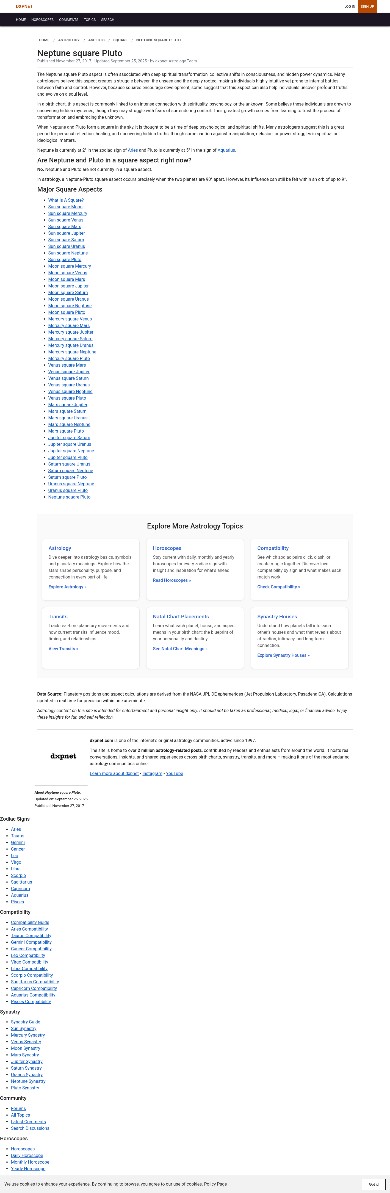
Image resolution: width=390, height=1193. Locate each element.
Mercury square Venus (70, 319)
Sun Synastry (23, 1028)
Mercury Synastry (28, 1035)
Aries (133, 150)
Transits (58, 616)
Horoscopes (167, 548)
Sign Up (367, 6)
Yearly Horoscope (28, 1168)
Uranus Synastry (27, 1074)
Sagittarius (21, 882)
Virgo (16, 862)
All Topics (20, 1115)
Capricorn (20, 888)
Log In (349, 6)
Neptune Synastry (28, 1081)
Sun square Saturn (66, 239)
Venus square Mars (67, 365)
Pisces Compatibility (31, 1001)
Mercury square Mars (69, 325)
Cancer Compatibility (31, 948)
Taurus (17, 835)
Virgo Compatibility (29, 962)
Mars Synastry (25, 1055)
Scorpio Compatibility (32, 975)
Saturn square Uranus (69, 464)
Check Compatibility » (279, 586)
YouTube (174, 773)
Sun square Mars (64, 226)
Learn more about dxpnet (114, 773)
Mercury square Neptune (72, 352)
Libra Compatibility (29, 968)
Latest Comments (28, 1121)
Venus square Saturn (68, 378)
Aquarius (226, 150)
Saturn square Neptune (70, 470)
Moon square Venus (67, 272)
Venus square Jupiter (69, 371)
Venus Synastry (26, 1041)
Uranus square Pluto (68, 490)
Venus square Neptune (70, 391)
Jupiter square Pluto (68, 457)
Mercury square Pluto (69, 358)
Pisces (17, 901)
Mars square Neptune (69, 424)
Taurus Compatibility (31, 935)
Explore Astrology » (68, 586)
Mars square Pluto (66, 431)
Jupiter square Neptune (71, 450)
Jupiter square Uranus (69, 444)
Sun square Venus (66, 220)
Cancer (18, 849)
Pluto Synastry (25, 1087)
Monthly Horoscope (30, 1162)
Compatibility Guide (30, 922)
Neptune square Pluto (69, 497)
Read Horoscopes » (172, 580)
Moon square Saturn (68, 292)
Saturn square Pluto (67, 477)
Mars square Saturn (67, 411)
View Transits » (64, 648)
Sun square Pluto (65, 259)
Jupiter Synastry (27, 1061)
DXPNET (24, 6)
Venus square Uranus (69, 384)
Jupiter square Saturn (69, 437)
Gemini (18, 842)
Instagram (152, 773)
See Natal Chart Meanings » (180, 648)
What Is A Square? (66, 200)
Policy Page (215, 1184)
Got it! (374, 1184)
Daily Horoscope (27, 1155)
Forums (18, 1108)
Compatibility (273, 548)
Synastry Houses (277, 616)
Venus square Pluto (67, 398)
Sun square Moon (65, 206)
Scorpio (18, 875)
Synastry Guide (25, 1022)
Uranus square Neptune (71, 483)
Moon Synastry (25, 1048)
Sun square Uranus (66, 246)
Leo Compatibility (28, 955)
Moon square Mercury (69, 266)
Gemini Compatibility (31, 942)
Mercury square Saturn (70, 338)
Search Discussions (30, 1128)
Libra (16, 868)
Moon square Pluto (66, 312)
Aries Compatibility (29, 929)
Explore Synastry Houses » (284, 655)
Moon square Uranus (68, 299)
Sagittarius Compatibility (35, 981)
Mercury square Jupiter (70, 332)
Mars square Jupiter (68, 404)
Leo (14, 855)
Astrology (60, 548)
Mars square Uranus (68, 417)
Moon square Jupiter (68, 286)
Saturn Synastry (26, 1068)
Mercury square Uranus (71, 345)
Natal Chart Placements (181, 616)
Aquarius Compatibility (33, 995)
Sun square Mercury (67, 213)
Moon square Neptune (70, 305)
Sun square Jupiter (66, 233)
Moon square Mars (66, 279)
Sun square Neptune (68, 253)
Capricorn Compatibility (34, 988)
